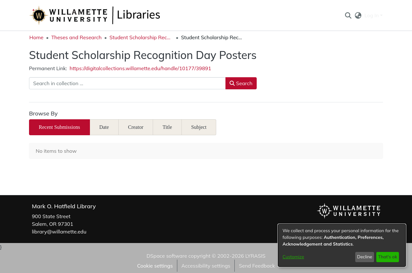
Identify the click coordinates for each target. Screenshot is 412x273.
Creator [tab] (135, 127)
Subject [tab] (199, 127)
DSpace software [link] (166, 256)
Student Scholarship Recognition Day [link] (141, 37)
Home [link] (36, 37)
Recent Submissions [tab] (59, 127)
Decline (364, 257)
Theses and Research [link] (76, 37)
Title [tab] (167, 127)
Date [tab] (104, 127)
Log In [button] (372, 15)
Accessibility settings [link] (205, 265)
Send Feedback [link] (257, 265)
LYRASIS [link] (255, 256)
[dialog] (342, 245)
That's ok (387, 257)
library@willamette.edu (59, 231)
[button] (348, 15)
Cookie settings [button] (155, 265)
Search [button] (241, 83)
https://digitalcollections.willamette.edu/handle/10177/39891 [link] (140, 68)
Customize (293, 257)
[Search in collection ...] (127, 83)
